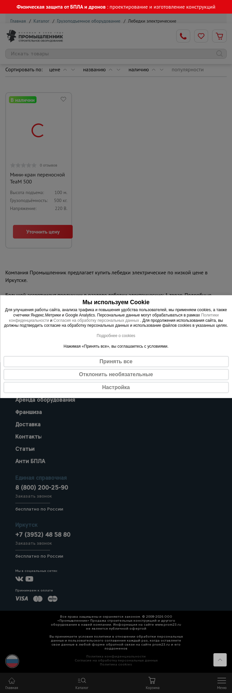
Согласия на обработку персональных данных (96, 320)
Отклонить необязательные (116, 374)
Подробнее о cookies (116, 335)
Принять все (116, 361)
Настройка (116, 387)
